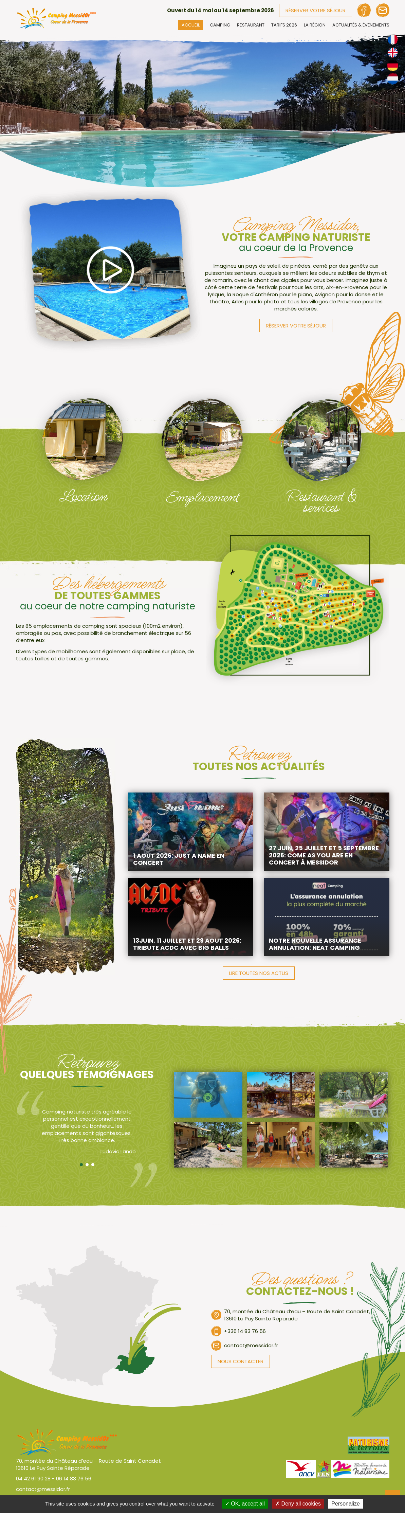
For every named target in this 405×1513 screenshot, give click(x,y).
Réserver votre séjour (316, 10)
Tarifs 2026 (284, 25)
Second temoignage (87, 1164)
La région (315, 25)
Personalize (345, 1504)
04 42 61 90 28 (33, 1478)
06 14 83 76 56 (73, 1478)
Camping (220, 25)
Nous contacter (240, 1361)
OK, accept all (245, 1504)
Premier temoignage (81, 1164)
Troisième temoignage (92, 1164)
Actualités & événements (360, 25)
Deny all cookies (298, 1504)
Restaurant (250, 25)
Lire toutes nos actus (258, 973)
